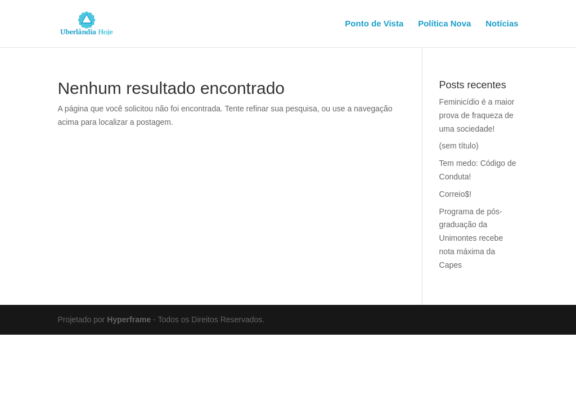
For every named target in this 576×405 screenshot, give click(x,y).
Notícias (501, 24)
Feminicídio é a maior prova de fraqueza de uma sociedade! (477, 115)
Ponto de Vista (374, 24)
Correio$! (455, 194)
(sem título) (459, 145)
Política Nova (444, 24)
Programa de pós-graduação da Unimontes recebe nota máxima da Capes (471, 238)
